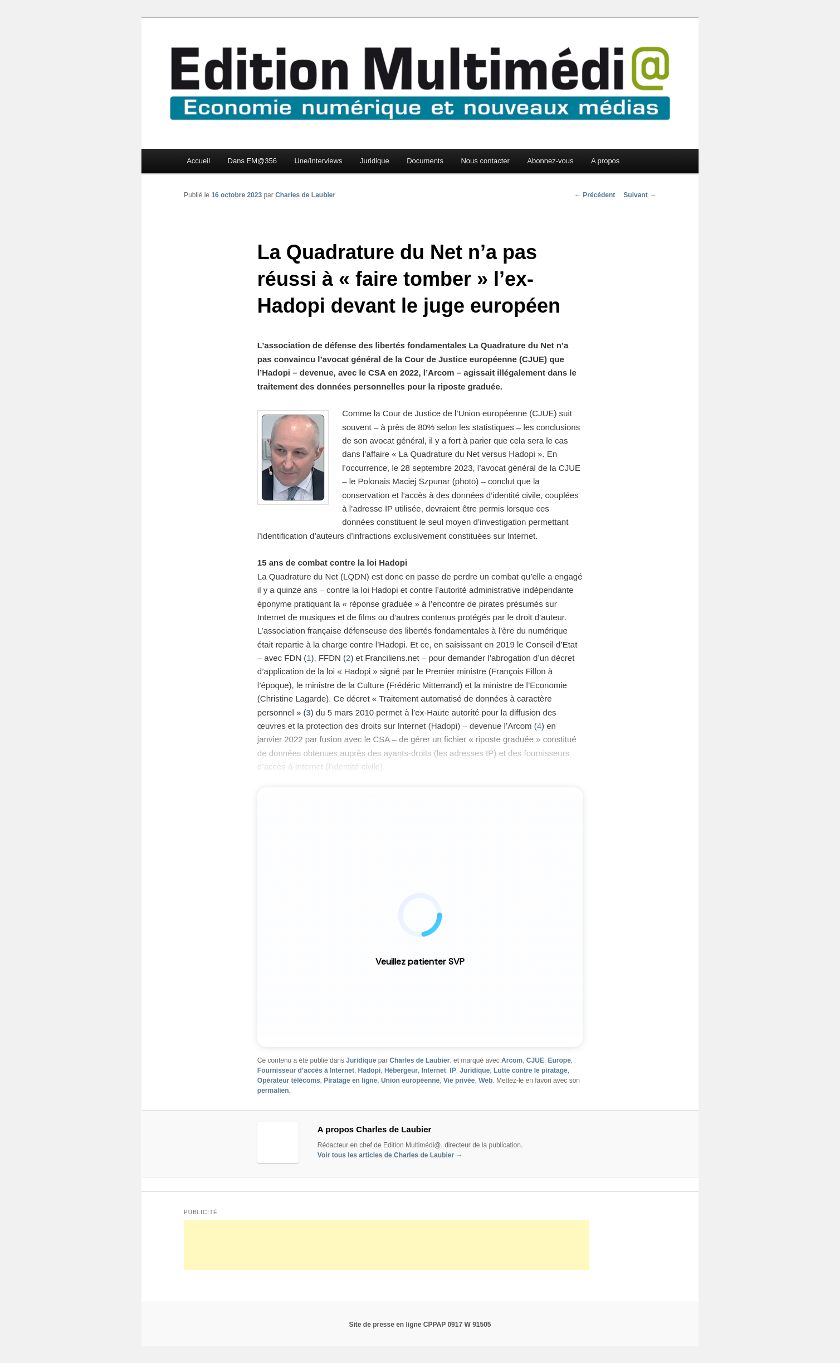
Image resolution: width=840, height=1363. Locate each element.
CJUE (535, 1060)
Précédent (594, 195)
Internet (434, 1070)
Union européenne (410, 1080)
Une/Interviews (318, 161)
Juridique (374, 161)
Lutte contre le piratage (531, 1070)
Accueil (198, 161)
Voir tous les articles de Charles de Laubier (390, 1155)
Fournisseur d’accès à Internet (305, 1070)
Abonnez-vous (550, 161)
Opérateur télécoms (288, 1080)
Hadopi (369, 1070)
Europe (559, 1060)
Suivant (639, 195)
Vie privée (459, 1080)
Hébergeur (401, 1070)
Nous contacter (485, 161)
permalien (273, 1090)
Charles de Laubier (305, 195)
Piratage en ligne (350, 1080)
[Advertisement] (386, 1245)
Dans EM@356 (252, 161)
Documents (425, 161)
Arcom (511, 1060)
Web (485, 1080)
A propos (605, 161)
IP (453, 1070)
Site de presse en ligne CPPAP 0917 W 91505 (420, 1324)
